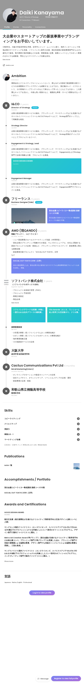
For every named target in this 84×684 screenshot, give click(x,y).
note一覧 (17, 234)
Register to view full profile (66, 678)
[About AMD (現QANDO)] (6, 269)
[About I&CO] (6, 105)
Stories (16, 27)
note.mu (18, 230)
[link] (46, 168)
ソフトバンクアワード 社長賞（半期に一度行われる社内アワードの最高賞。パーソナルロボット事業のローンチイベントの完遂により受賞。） (28, 356)
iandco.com (8, 65)
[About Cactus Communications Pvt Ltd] (6, 442)
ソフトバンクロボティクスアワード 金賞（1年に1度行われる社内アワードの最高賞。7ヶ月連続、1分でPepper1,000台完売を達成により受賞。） (64, 378)
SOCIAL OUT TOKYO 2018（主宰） (27, 298)
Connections (40, 27)
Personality (27, 27)
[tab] (7, 27)
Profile (7, 27)
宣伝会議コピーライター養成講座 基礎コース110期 (64, 219)
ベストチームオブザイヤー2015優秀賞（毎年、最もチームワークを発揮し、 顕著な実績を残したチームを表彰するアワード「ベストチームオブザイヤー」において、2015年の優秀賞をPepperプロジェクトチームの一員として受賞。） (28, 378)
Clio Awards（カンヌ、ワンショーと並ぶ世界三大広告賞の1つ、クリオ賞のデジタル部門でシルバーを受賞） (64, 356)
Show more (42, 520)
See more (6, 59)
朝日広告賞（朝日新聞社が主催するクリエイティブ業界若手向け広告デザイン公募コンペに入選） (28, 242)
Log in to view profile (42, 668)
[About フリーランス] (6, 207)
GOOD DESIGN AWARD (23, 161)
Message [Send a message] (43, 678)
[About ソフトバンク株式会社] (6, 327)
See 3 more (64, 248)
